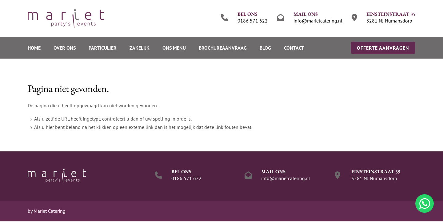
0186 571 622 (252, 21)
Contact (294, 48)
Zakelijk (140, 48)
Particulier (103, 48)
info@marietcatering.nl (317, 21)
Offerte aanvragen (383, 48)
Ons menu (174, 48)
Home (34, 48)
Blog (265, 48)
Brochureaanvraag (223, 48)
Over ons (65, 48)
